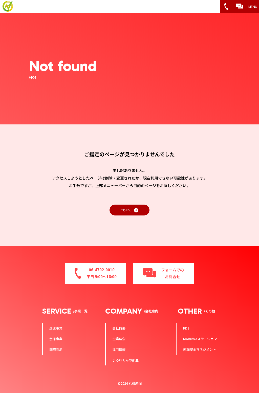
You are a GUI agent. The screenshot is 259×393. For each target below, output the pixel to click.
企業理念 (118, 338)
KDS (186, 328)
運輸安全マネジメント (199, 349)
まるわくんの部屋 (125, 360)
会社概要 (118, 328)
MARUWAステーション (200, 338)
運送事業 (55, 328)
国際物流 (55, 349)
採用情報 (118, 349)
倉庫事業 (55, 338)
